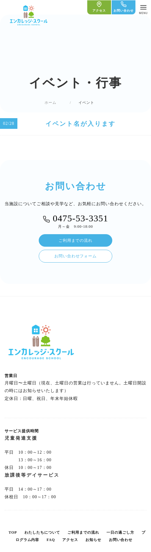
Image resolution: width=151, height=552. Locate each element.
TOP (13, 532)
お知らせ (93, 540)
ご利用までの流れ (76, 240)
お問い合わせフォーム (75, 256)
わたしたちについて (42, 532)
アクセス (70, 540)
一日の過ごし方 (120, 532)
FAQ (51, 540)
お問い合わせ (121, 540)
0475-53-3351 (75, 218)
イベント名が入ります (80, 123)
